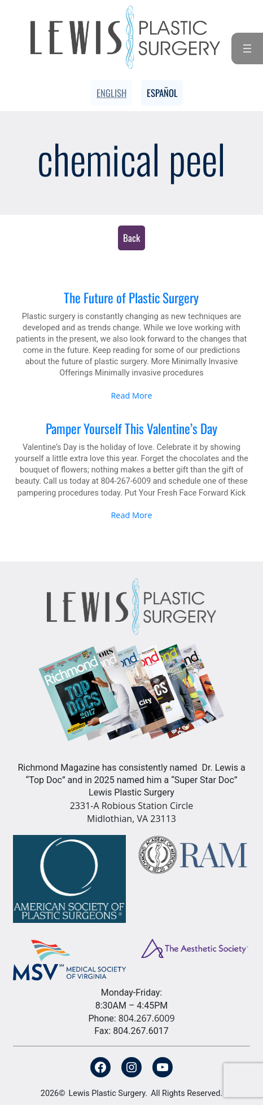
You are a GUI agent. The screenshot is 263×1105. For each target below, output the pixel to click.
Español (162, 93)
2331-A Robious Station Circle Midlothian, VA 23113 (132, 812)
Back (131, 238)
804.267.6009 (147, 1018)
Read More (131, 395)
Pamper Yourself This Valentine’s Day (131, 428)
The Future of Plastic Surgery (131, 298)
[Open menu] (247, 48)
